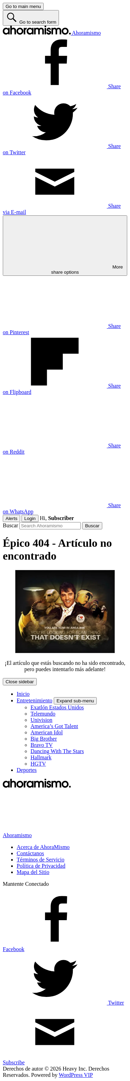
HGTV (38, 764)
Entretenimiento (34, 700)
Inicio (23, 694)
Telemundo (43, 714)
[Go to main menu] (23, 6)
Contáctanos (30, 853)
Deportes (27, 770)
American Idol (47, 732)
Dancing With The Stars (57, 751)
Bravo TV (42, 745)
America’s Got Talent (54, 726)
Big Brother (44, 739)
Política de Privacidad (41, 866)
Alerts (11, 518)
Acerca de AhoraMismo (43, 847)
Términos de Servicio (40, 860)
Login (30, 518)
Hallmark (41, 757)
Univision (41, 720)
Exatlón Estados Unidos (57, 707)
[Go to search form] (31, 18)
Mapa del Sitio (33, 872)
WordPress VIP (76, 1075)
